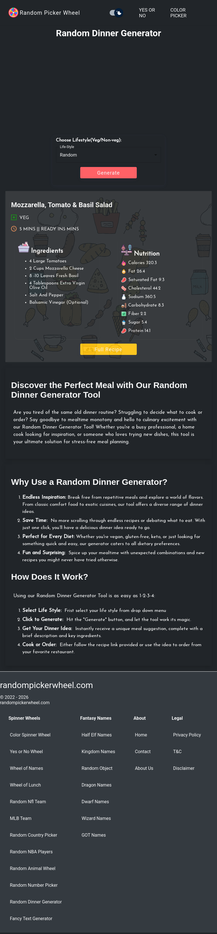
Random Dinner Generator (36, 902)
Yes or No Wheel (26, 751)
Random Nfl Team (28, 801)
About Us (144, 768)
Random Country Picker (33, 835)
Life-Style (67, 147)
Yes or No (147, 12)
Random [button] (68, 155)
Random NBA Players (31, 851)
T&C (177, 751)
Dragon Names (97, 785)
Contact (143, 751)
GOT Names (94, 835)
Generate (108, 173)
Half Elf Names (97, 735)
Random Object (97, 768)
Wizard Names (96, 818)
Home (141, 735)
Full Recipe (108, 349)
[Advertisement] (108, 84)
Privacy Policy (187, 735)
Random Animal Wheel (32, 868)
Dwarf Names (95, 801)
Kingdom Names (98, 751)
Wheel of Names (26, 768)
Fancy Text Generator (31, 918)
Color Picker (178, 12)
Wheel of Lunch (25, 785)
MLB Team (20, 818)
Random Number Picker (34, 885)
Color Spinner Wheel (30, 735)
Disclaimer (183, 768)
